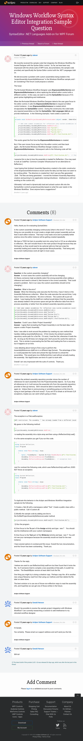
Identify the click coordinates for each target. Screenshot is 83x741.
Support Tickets (51, 712)
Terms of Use (46, 737)
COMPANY (54, 2)
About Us (67, 706)
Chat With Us (51, 714)
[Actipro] (9, 3)
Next (57, 44)
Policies (68, 712)
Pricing (34, 709)
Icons (15, 717)
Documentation (51, 706)
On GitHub (67, 709)
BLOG (60, 2)
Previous (27, 44)
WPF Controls (17, 706)
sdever (35, 55)
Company (67, 702)
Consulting (34, 714)
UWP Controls (17, 714)
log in (28, 689)
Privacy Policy (37, 737)
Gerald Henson (38, 603)
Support (50, 702)
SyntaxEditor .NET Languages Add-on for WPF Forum (41, 34)
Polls (51, 717)
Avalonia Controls (17, 709)
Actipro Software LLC (42, 734)
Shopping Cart (34, 706)
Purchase (34, 702)
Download (22, 723)
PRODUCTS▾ (24, 2)
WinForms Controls (17, 712)
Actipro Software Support (42, 220)
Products (17, 702)
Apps (20, 717)
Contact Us (67, 714)
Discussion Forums (50, 709)
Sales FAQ (34, 712)
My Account (22, 728)
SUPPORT (46, 2)
